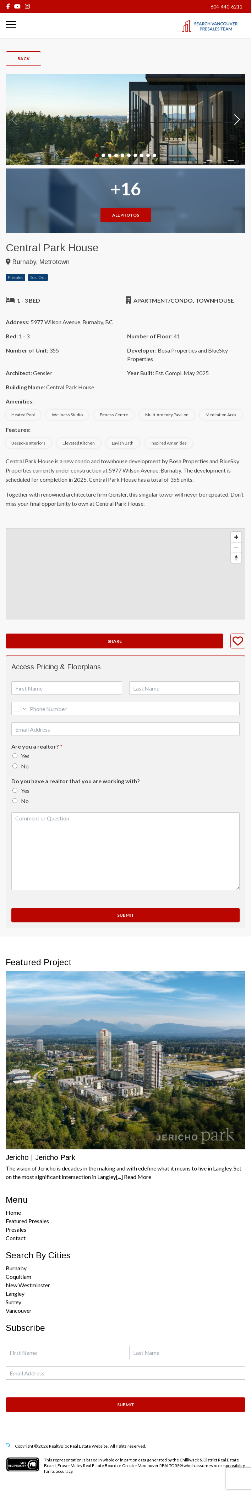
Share (115, 641)
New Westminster (28, 1285)
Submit (125, 915)
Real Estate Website (89, 1446)
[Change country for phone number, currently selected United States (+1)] (19, 708)
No (25, 766)
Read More (137, 1176)
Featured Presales (27, 1221)
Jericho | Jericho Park (40, 1157)
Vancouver (19, 1310)
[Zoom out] (236, 547)
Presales (16, 1229)
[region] (125, 573)
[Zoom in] (236, 537)
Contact (16, 1238)
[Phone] (125, 708)
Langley (15, 1293)
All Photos (125, 215)
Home (13, 1212)
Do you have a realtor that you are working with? (75, 781)
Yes (25, 755)
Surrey (13, 1302)
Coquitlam (18, 1276)
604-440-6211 (226, 7)
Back (23, 58)
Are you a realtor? (36, 746)
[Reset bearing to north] (236, 558)
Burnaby (16, 1268)
